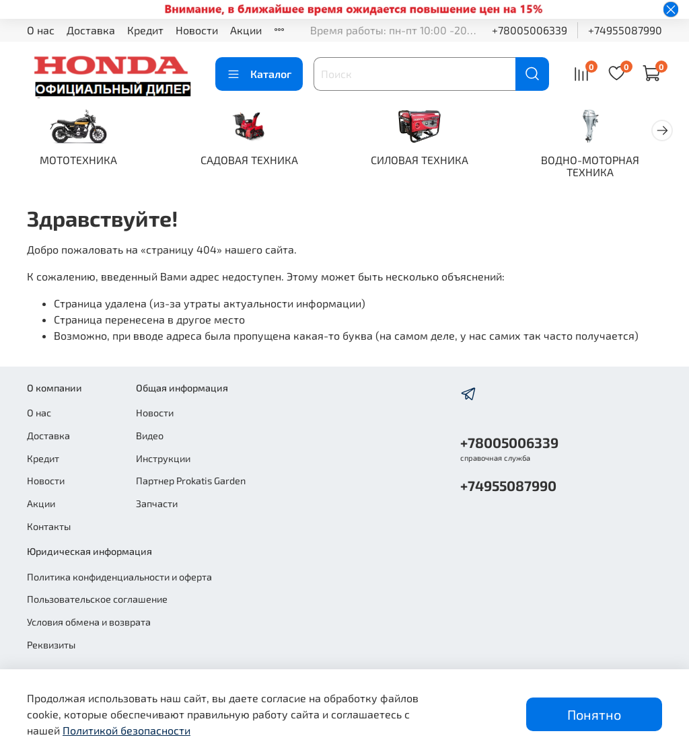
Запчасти (157, 503)
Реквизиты (51, 644)
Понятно (594, 714)
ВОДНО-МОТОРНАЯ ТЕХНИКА (608, 167)
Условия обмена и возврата (89, 622)
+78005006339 (529, 30)
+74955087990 (625, 30)
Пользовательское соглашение (97, 599)
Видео (150, 436)
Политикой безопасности (126, 730)
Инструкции (163, 458)
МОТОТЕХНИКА (81, 161)
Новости (197, 30)
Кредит (145, 30)
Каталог (259, 74)
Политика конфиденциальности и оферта (119, 576)
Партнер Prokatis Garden (191, 481)
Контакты (49, 526)
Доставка (91, 30)
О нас (41, 30)
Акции (246, 30)
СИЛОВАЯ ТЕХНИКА (432, 161)
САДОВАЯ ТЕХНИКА (256, 161)
